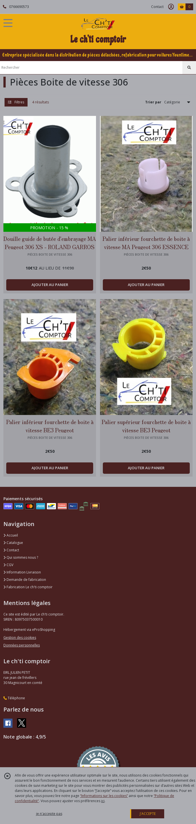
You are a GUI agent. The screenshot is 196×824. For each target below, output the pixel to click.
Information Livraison (22, 572)
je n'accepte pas (49, 813)
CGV (8, 564)
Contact (157, 6)
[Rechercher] (189, 67)
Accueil (10, 535)
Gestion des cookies (19, 637)
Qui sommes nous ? (20, 557)
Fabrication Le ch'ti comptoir (28, 587)
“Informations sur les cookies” (104, 795)
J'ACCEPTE (148, 813)
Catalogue (13, 542)
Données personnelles (21, 645)
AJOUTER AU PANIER (50, 284)
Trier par (153, 102)
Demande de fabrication (24, 579)
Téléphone (14, 698)
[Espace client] (171, 7)
